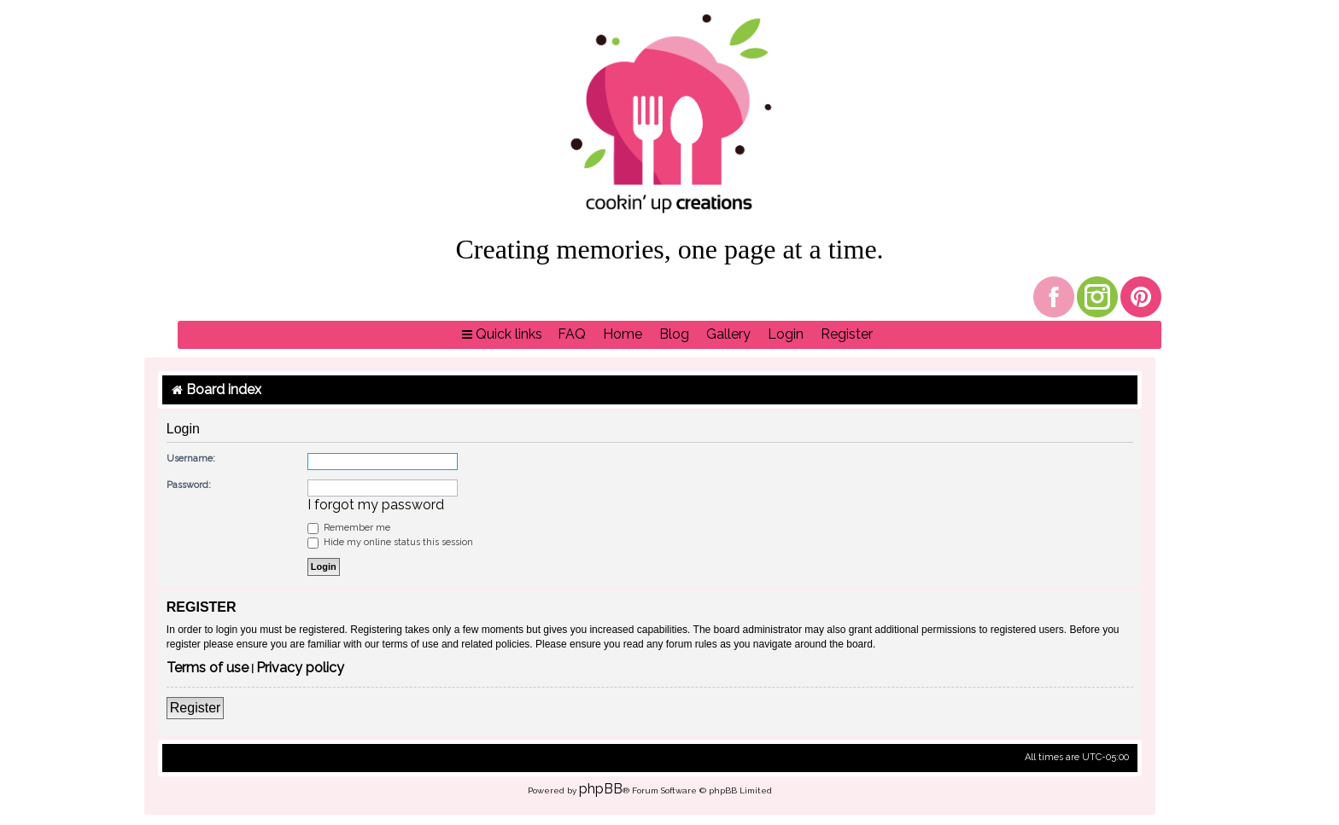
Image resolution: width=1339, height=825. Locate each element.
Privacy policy (300, 668)
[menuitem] (572, 334)
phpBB (601, 789)
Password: (189, 485)
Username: (191, 458)
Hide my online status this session (390, 542)
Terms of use (208, 668)
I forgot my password (375, 505)
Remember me (348, 527)
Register (195, 707)
